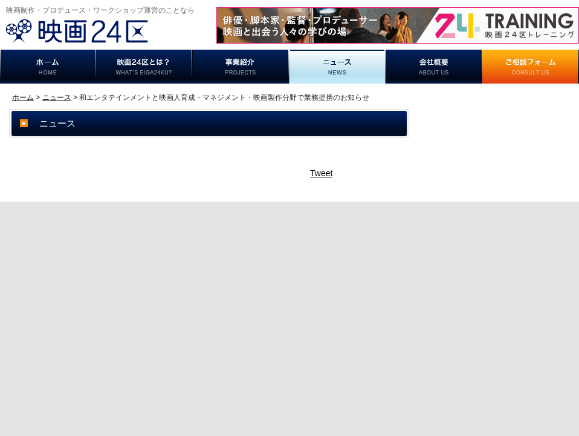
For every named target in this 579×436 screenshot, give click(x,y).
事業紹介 (240, 67)
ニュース (337, 67)
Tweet (321, 173)
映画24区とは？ (143, 67)
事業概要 (434, 67)
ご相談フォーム (530, 67)
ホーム (47, 67)
